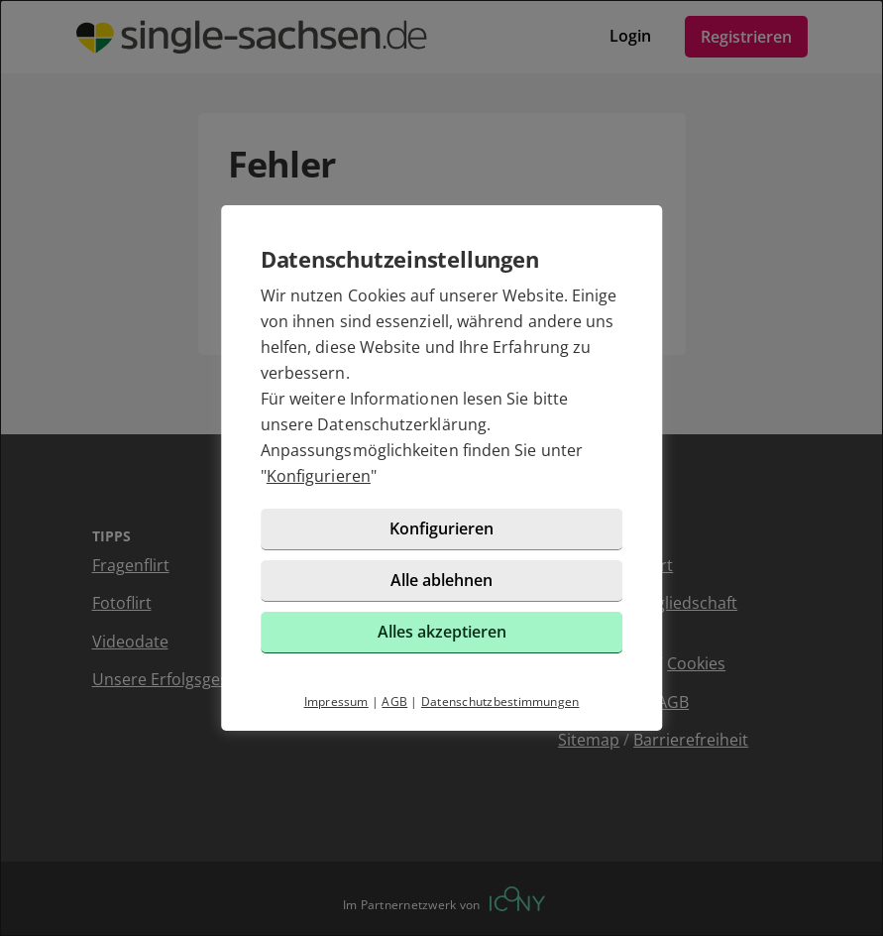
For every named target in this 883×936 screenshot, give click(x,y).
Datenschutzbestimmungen (500, 701)
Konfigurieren (319, 476)
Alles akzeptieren (442, 632)
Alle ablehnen (441, 580)
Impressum (336, 701)
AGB (394, 701)
